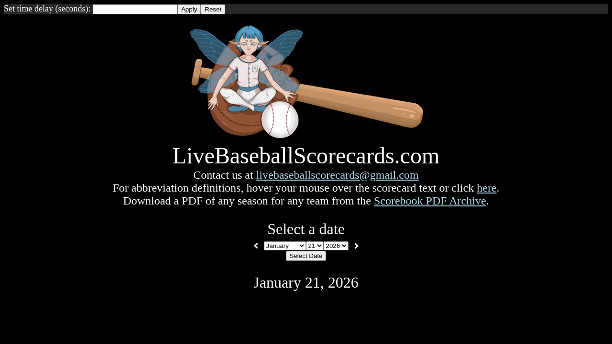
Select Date (306, 255)
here (486, 188)
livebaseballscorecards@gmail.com (337, 175)
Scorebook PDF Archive (430, 200)
